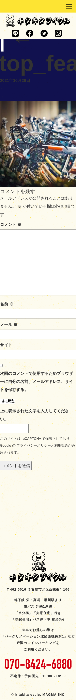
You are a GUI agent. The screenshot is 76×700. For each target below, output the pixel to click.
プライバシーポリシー (33, 445)
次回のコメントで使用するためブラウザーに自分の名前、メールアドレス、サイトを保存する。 (36, 381)
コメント (10, 224)
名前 (6, 304)
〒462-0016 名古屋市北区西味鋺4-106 (38, 589)
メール (8, 324)
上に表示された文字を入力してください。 (34, 415)
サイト (6, 345)
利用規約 (61, 445)
